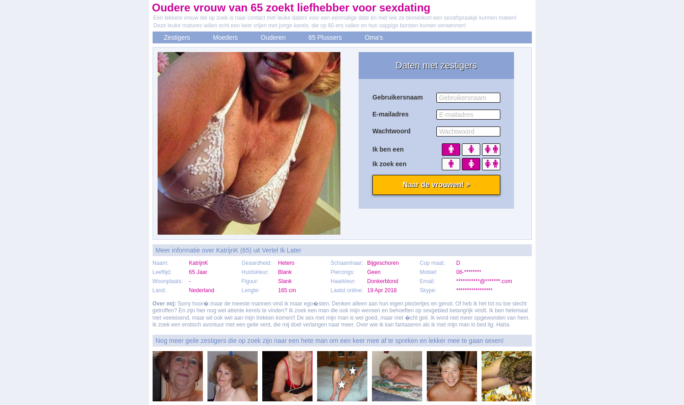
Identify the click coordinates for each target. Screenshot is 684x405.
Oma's (374, 37)
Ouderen (273, 37)
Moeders (225, 37)
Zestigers (177, 37)
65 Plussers (325, 37)
